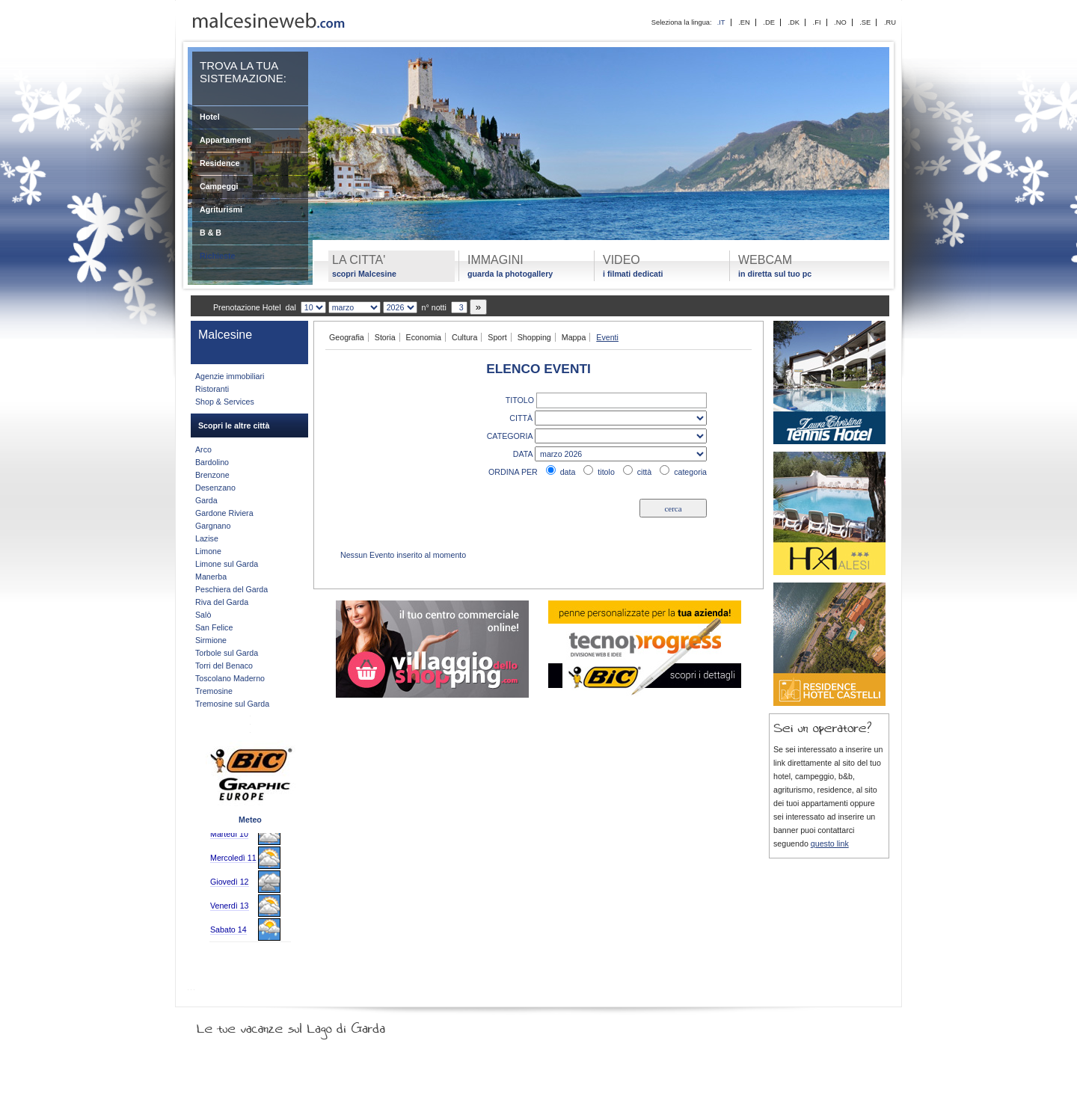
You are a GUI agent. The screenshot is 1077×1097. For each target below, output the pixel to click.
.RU (890, 22)
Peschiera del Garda (231, 589)
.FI (817, 22)
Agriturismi (221, 209)
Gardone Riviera (224, 512)
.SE (865, 22)
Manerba (211, 576)
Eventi (607, 337)
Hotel (210, 116)
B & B (210, 232)
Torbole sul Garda (226, 652)
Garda (206, 500)
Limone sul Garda (226, 563)
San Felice (214, 627)
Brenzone (212, 474)
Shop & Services (224, 401)
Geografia (346, 337)
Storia (385, 337)
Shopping (534, 337)
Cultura (464, 337)
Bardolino (212, 462)
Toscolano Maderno (230, 678)
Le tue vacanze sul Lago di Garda (309, 1025)
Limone (208, 551)
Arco (203, 449)
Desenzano (215, 487)
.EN (744, 22)
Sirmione (211, 640)
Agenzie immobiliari (229, 376)
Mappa (574, 337)
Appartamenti (225, 139)
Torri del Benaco (224, 665)
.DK (794, 22)
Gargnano (212, 525)
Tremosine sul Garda (232, 703)
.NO (840, 22)
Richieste (217, 255)
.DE (769, 22)
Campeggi (219, 186)
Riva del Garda (221, 601)
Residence (219, 163)
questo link (830, 843)
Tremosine (214, 690)
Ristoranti (212, 388)
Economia (423, 337)
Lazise (206, 538)
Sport (497, 337)
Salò (203, 614)
